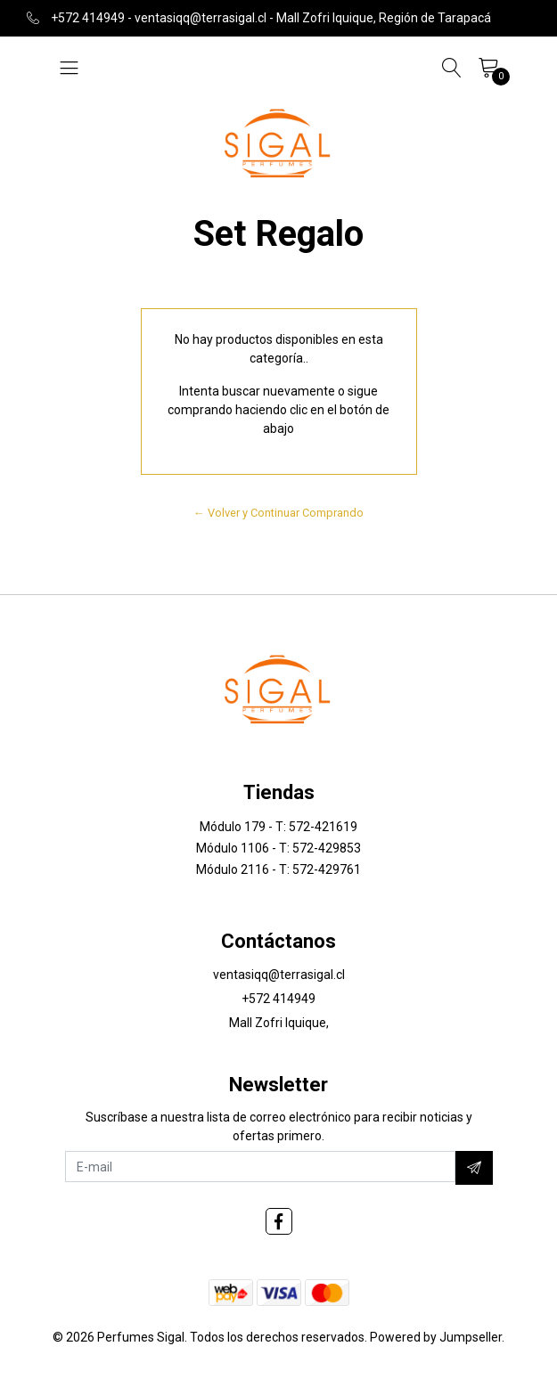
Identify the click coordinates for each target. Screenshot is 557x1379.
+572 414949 (278, 998)
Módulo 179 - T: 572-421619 (278, 827)
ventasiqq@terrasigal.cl (279, 974)
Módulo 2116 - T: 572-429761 (278, 869)
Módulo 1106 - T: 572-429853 (278, 848)
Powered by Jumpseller (436, 1337)
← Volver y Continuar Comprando (278, 512)
